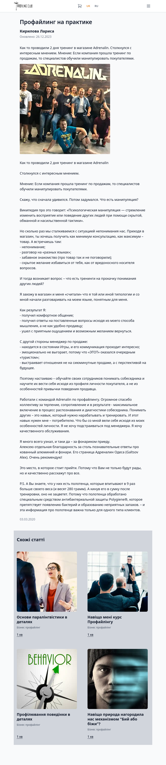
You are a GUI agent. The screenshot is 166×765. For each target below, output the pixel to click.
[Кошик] (80, 6)
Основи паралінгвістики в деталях (42, 619)
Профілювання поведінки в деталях (43, 717)
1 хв (20, 635)
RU (96, 6)
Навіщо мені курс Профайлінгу (105, 619)
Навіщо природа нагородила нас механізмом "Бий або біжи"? (116, 719)
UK (88, 6)
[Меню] (148, 6)
